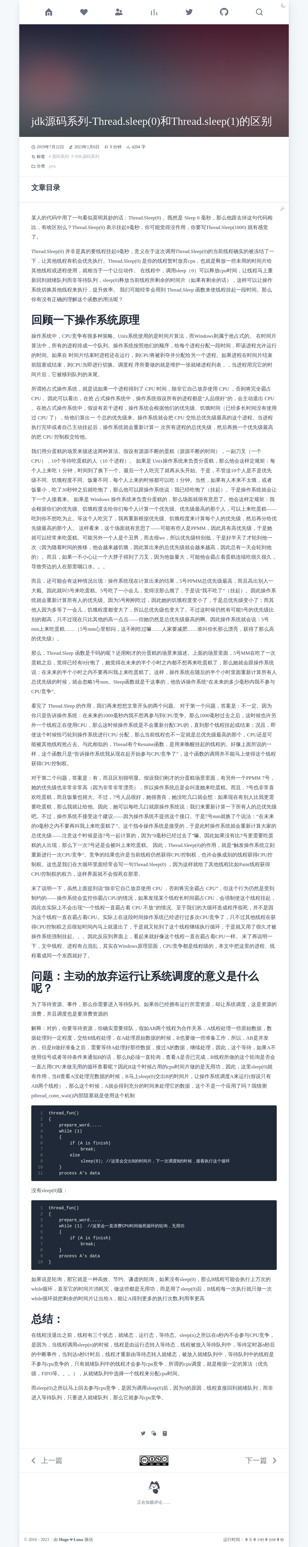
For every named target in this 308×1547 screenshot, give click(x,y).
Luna (78, 1540)
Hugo (64, 1540)
